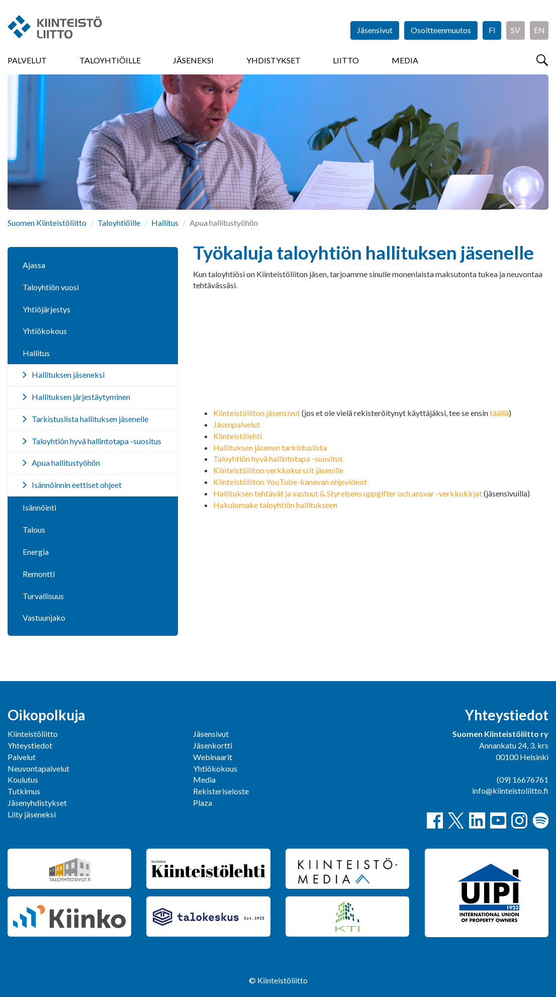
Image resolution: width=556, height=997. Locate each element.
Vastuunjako (44, 617)
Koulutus (23, 779)
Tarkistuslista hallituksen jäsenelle (90, 419)
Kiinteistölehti (237, 436)
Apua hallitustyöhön (66, 462)
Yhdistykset (273, 60)
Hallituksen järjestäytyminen (81, 396)
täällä (499, 413)
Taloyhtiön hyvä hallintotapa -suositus (278, 458)
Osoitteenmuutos (441, 30)
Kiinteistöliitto (33, 733)
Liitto (346, 60)
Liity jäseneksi (32, 814)
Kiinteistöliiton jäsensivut (256, 413)
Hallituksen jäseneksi (68, 374)
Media (405, 60)
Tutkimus (24, 791)
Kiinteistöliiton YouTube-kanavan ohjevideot (290, 481)
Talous (34, 529)
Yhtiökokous (45, 331)
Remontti (39, 573)
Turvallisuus (43, 596)
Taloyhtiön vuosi (51, 287)
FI (492, 30)
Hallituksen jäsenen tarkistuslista (270, 447)
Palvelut (27, 60)
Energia (36, 551)
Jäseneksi (193, 60)
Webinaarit (212, 757)
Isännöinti (39, 507)
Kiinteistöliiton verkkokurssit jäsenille (278, 470)
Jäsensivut (375, 30)
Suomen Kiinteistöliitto (47, 222)
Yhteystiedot (30, 745)
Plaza (202, 802)
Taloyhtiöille (110, 60)
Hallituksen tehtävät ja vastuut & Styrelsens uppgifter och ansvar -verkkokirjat (347, 493)
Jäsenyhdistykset (37, 802)
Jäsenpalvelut (236, 424)
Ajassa (34, 265)
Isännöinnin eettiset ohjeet (77, 484)
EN (539, 30)
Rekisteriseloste (221, 791)
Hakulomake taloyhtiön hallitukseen (275, 505)
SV (515, 30)
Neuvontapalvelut (38, 768)
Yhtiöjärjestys (46, 309)
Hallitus (164, 222)
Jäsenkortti (212, 745)
